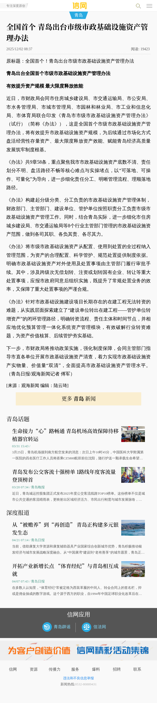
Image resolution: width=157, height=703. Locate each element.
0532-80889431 (86, 684)
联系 (137, 669)
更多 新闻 (79, 398)
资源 (34, 669)
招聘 (117, 669)
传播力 (54, 669)
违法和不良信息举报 (78, 678)
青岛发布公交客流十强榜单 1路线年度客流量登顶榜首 (64, 475)
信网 (13, 669)
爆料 (96, 669)
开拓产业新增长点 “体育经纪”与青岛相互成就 (65, 570)
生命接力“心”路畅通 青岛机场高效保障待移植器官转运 (65, 435)
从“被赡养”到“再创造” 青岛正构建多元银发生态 (65, 528)
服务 (75, 669)
